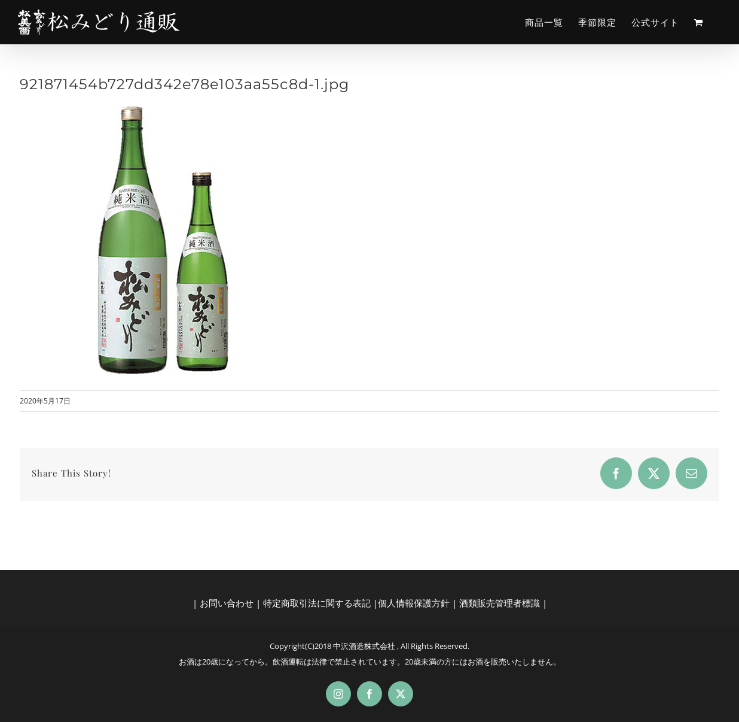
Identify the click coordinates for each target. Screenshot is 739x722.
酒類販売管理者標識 (499, 603)
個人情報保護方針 (414, 603)
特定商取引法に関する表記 (317, 603)
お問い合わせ (227, 603)
